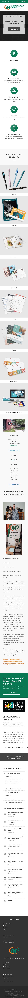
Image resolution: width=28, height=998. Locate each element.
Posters (14, 225)
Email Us (14, 450)
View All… (10, 900)
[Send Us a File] (14, 90)
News (13, 936)
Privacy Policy (11, 990)
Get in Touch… (12, 692)
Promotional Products (9, 932)
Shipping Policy (14, 994)
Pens (14, 194)
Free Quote (6, 1)
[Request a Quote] (14, 72)
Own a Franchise (8, 971)
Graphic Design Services (14, 412)
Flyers (14, 350)
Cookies (17, 990)
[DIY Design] (14, 53)
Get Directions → (14, 445)
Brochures (14, 257)
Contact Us (7, 965)
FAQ (5, 936)
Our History (7, 963)
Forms (14, 319)
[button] (2, 26)
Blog (5, 961)
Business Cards (14, 381)
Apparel (6, 934)
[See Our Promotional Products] (14, 128)
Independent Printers (9, 973)
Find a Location (7, 920)
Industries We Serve (9, 938)
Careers (6, 975)
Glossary (9, 936)
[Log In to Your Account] (14, 109)
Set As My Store (14, 484)
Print (5, 922)
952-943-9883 (22, 1)
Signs (5, 926)
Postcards (14, 288)
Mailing (5, 924)
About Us (6, 958)
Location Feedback (8, 977)
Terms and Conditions (10, 992)
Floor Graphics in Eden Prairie (15, 877)
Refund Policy (19, 992)
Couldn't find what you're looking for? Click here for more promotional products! (13, 661)
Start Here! (14, 29)
